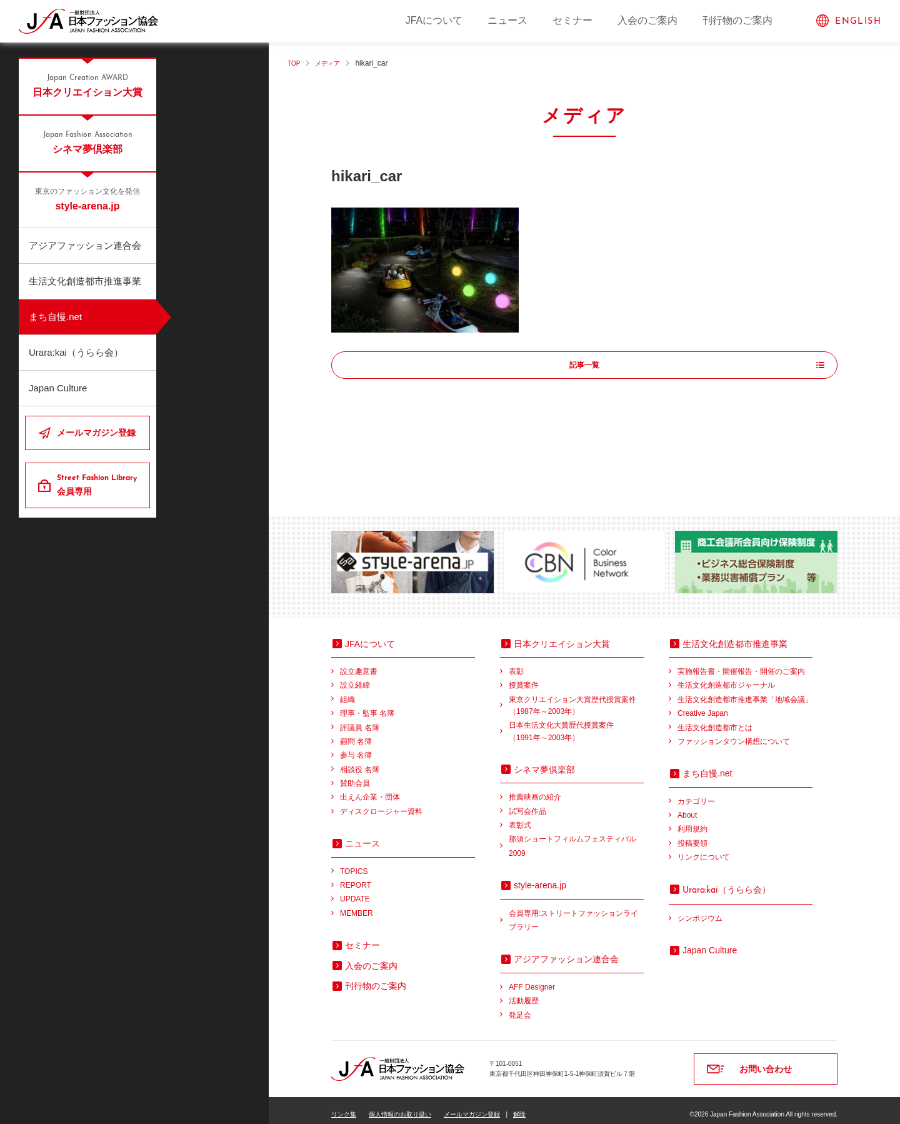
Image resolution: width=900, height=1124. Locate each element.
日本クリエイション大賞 (87, 85)
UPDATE (355, 890)
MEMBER (356, 905)
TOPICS (354, 863)
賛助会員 (355, 775)
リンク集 (343, 1106)
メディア (333, 63)
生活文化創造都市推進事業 (85, 281)
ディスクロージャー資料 (381, 803)
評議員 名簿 (359, 719)
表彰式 (520, 817)
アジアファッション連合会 (85, 245)
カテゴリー (696, 793)
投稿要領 (693, 835)
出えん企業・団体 (370, 789)
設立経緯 (355, 677)
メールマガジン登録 (96, 433)
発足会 (520, 1007)
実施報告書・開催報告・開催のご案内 (741, 663)
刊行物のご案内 (737, 20)
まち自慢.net (55, 316)
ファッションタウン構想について (734, 733)
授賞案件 (524, 677)
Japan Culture (58, 388)
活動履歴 (524, 992)
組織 (347, 691)
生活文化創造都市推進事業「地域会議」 (745, 691)
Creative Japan (703, 705)
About (687, 807)
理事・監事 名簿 (367, 705)
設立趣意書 (359, 663)
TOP (295, 63)
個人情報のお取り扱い (400, 1106)
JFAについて (434, 20)
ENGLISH (858, 21)
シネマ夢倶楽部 (87, 141)
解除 (519, 1106)
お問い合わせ (765, 1061)
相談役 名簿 (359, 761)
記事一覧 (584, 366)
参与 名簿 (356, 747)
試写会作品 (527, 803)
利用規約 (693, 820)
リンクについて (704, 849)
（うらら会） (726, 881)
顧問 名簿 (356, 733)
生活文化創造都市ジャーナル (726, 677)
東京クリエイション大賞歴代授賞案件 (576, 698)
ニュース (508, 20)
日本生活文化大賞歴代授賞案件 (576, 724)
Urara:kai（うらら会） (76, 352)
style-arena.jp (87, 198)
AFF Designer (532, 979)
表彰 (516, 663)
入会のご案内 (648, 20)
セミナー (572, 20)
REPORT (355, 877)
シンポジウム (700, 910)
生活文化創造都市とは (715, 719)
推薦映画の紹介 (535, 789)
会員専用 (98, 484)
